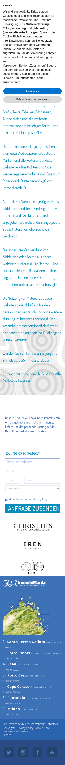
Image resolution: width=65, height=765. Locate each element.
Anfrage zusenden (34, 508)
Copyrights (9, 728)
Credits (7, 735)
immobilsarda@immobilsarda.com (27, 360)
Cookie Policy (42, 728)
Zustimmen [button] (32, 91)
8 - (14, 697)
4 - (10, 664)
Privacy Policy (40, 499)
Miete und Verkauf (33, 724)
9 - (11, 708)
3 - (16, 653)
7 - (16, 686)
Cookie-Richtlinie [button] (14, 36)
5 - (16, 675)
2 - (24, 641)
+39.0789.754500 (25, 453)
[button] (60, 5)
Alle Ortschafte (12, 724)
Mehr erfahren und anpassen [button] (32, 99)
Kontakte (51, 724)
